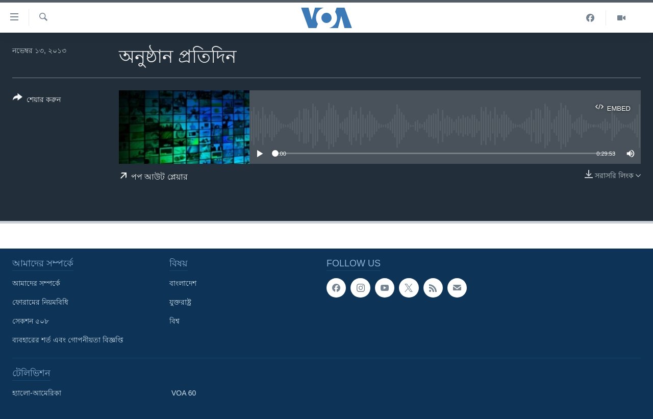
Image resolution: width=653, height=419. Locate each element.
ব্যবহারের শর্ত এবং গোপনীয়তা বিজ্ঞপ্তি (67, 340)
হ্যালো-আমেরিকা (36, 393)
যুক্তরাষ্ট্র (180, 302)
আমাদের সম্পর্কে (36, 283)
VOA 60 (183, 393)
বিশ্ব (174, 321)
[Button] (37, 100)
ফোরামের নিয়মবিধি (40, 302)
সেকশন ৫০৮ (30, 321)
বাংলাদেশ (182, 283)
